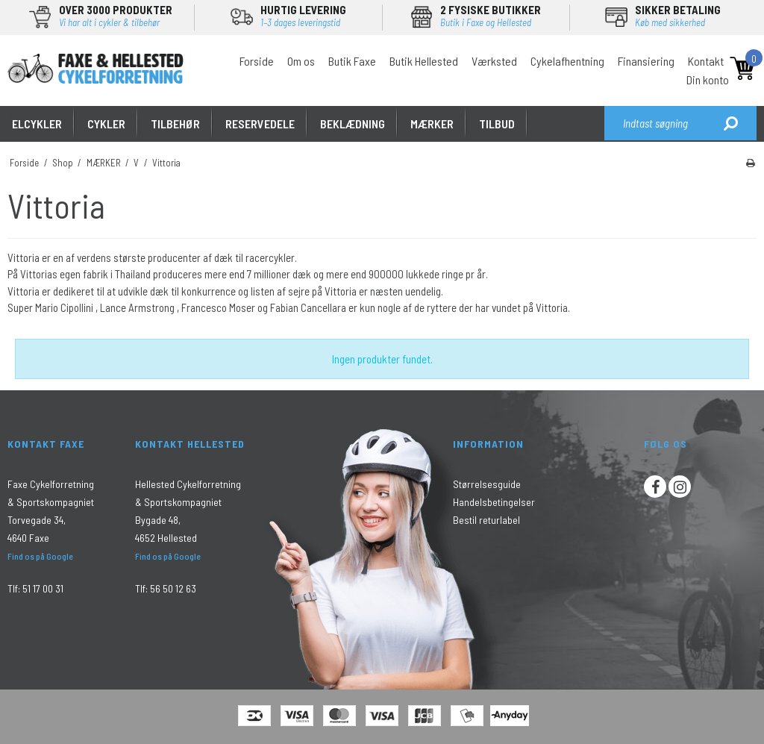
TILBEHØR (175, 123)
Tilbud (497, 123)
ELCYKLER (37, 123)
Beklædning (352, 123)
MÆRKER (432, 123)
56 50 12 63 (173, 588)
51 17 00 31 (42, 588)
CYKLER (106, 123)
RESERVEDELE (260, 123)
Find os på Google (40, 556)
